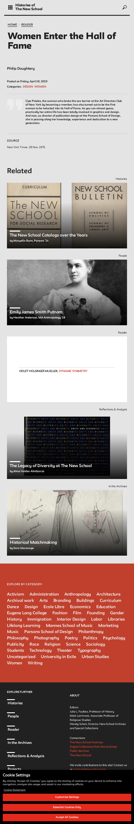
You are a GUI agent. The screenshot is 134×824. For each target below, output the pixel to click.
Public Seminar (80, 752)
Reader (27, 25)
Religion (52, 644)
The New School (28, 9)
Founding (96, 613)
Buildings (85, 601)
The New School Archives (88, 742)
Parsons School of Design (48, 632)
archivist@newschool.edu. (91, 771)
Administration (44, 594)
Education (106, 607)
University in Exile (58, 657)
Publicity (15, 644)
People (16, 716)
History (14, 619)
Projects (17, 769)
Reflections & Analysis (28, 756)
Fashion (59, 613)
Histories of (25, 5)
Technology (40, 650)
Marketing (108, 626)
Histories (17, 703)
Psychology (114, 638)
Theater (64, 650)
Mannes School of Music (69, 626)
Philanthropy (90, 632)
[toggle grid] (10, 7)
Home (12, 25)
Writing (35, 663)
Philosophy (17, 638)
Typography (89, 650)
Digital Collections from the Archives (96, 747)
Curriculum (110, 601)
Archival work (20, 601)
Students (15, 650)
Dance (13, 607)
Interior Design (71, 619)
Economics (80, 607)
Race (34, 644)
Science (73, 644)
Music (13, 632)
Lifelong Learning (23, 626)
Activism (15, 594)
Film (77, 613)
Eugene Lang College (27, 613)
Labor (96, 619)
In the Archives (22, 743)
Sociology (95, 644)
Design (28, 87)
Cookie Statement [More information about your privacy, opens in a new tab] (14, 796)
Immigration (39, 619)
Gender (117, 613)
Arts (43, 601)
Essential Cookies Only (67, 813)
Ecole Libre (53, 607)
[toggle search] (124, 7)
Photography (46, 638)
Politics (90, 638)
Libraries (116, 619)
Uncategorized (21, 657)
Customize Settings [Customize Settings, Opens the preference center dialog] (67, 803)
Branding (62, 601)
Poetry (71, 638)
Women (40, 87)
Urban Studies (95, 657)
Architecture (108, 594)
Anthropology (77, 594)
